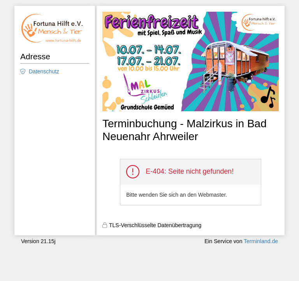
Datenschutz (44, 71)
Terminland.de (261, 241)
